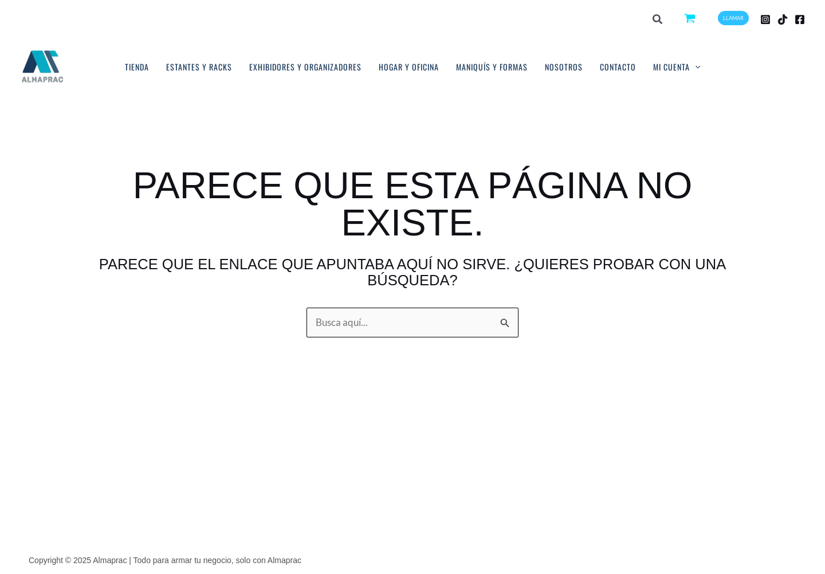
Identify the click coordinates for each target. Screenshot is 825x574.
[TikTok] (782, 19)
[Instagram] (765, 19)
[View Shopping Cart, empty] (691, 18)
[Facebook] (800, 19)
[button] (658, 20)
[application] (695, 67)
